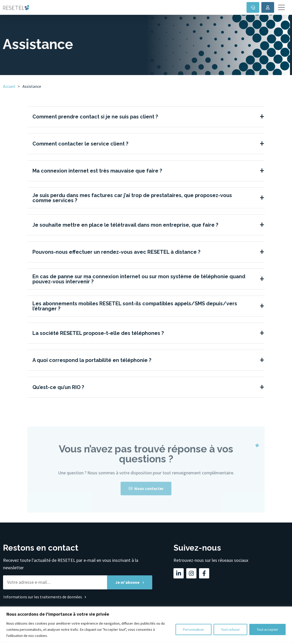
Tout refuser (230, 629)
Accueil (9, 86)
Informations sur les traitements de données (42, 596)
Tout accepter (267, 629)
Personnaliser (193, 629)
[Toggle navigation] (281, 7)
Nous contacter (146, 495)
